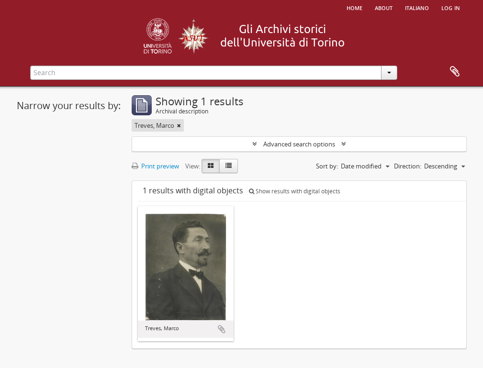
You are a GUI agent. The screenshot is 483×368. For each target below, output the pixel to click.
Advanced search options (299, 144)
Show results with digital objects (294, 191)
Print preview (155, 166)
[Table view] (228, 166)
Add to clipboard (221, 329)
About (384, 7)
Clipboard (455, 72)
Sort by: (327, 166)
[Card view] (211, 166)
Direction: (407, 166)
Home (354, 7)
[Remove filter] (179, 125)
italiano (417, 7)
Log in (450, 7)
